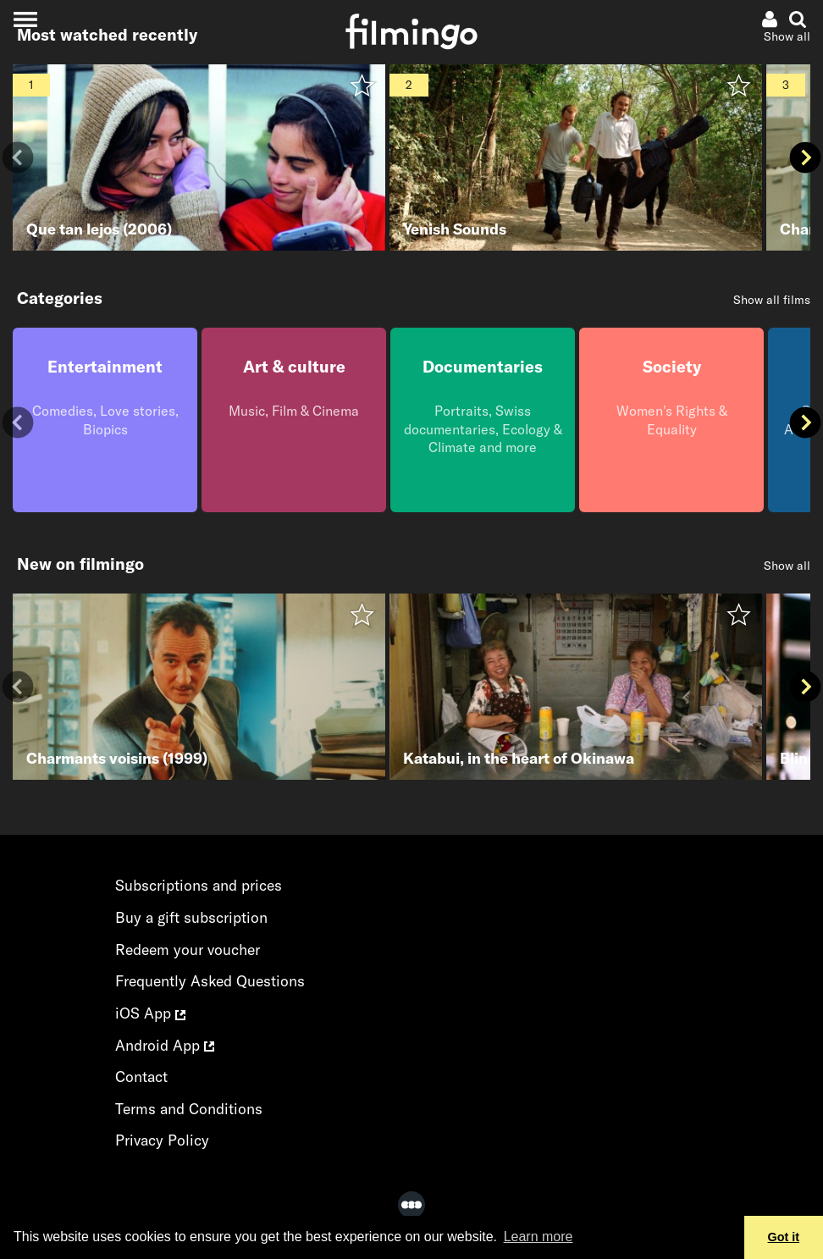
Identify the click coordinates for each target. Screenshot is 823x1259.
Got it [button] (784, 1237)
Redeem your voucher (187, 949)
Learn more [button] (538, 1236)
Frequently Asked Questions (210, 981)
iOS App (150, 1013)
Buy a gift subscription (191, 917)
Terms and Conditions (188, 1108)
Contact (141, 1076)
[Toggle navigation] (25, 19)
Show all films (771, 299)
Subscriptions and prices (198, 885)
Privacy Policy (162, 1140)
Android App (164, 1045)
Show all (787, 565)
